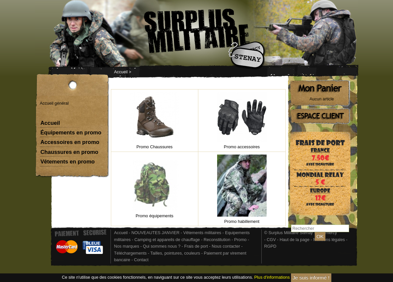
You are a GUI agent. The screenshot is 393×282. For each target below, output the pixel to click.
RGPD (270, 246)
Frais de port (196, 246)
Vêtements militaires (202, 232)
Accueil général (54, 103)
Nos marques (126, 246)
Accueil (121, 71)
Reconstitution (217, 239)
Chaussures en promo (70, 152)
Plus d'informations (272, 277)
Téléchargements (130, 253)
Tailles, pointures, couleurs (175, 253)
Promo (240, 239)
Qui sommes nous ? (162, 246)
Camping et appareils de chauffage (167, 239)
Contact (141, 259)
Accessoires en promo (70, 142)
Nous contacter (226, 246)
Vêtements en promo (68, 162)
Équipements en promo (71, 132)
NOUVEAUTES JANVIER (155, 232)
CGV (271, 239)
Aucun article (322, 98)
